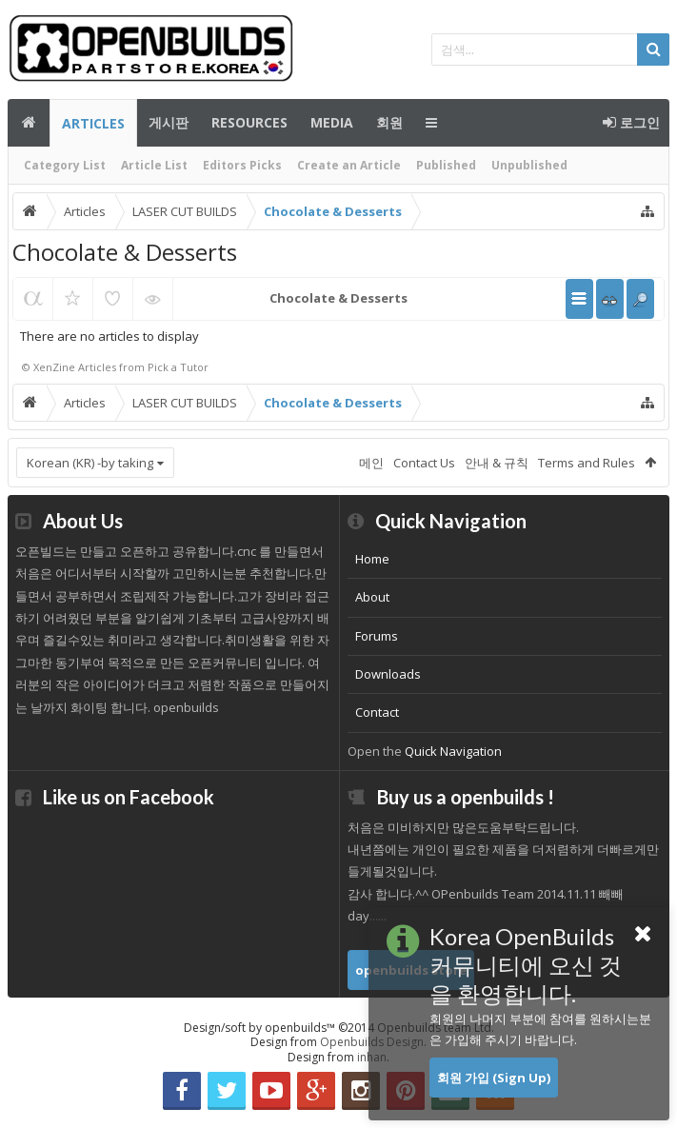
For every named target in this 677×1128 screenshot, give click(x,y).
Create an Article (349, 165)
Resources (249, 122)
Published (446, 165)
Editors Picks (242, 165)
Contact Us (424, 462)
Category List (65, 165)
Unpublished (529, 165)
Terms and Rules (586, 462)
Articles (93, 123)
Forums (376, 635)
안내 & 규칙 (496, 462)
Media (331, 122)
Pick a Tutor (178, 367)
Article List (154, 165)
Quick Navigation (453, 751)
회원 (389, 122)
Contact (377, 712)
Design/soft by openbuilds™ (339, 1027)
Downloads (388, 674)
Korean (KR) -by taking (90, 462)
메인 (29, 123)
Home (372, 558)
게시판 (169, 122)
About (372, 596)
